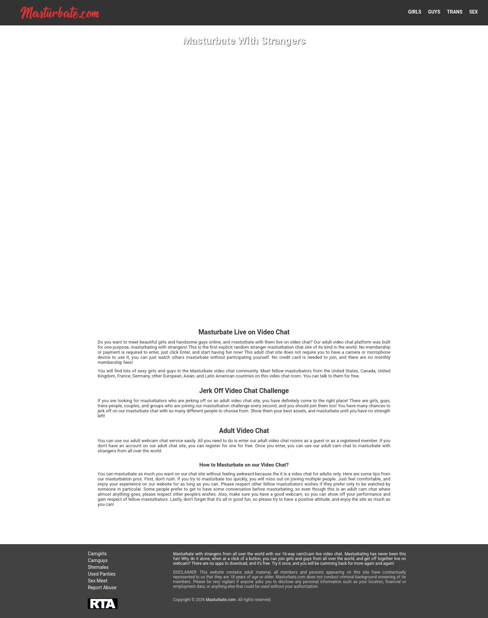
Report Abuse (102, 587)
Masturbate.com (221, 599)
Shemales (98, 567)
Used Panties (102, 574)
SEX (473, 12)
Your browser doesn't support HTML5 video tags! (244, 309)
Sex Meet (97, 580)
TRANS (455, 12)
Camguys (97, 560)
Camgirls (97, 553)
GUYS (434, 12)
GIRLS (414, 12)
